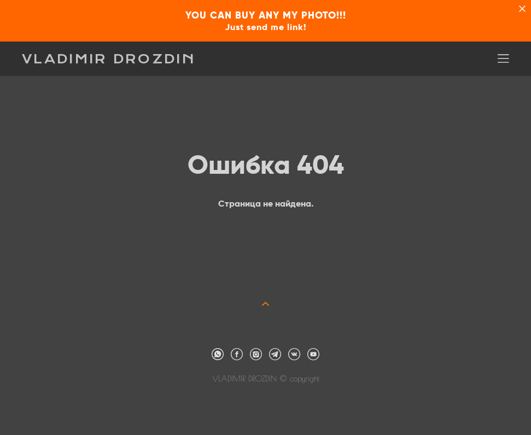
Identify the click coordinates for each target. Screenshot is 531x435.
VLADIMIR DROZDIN (109, 59)
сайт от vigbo (265, 409)
